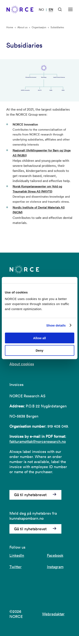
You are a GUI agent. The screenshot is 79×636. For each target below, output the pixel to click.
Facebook (55, 555)
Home (9, 27)
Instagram (55, 566)
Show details (56, 325)
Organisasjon (39, 27)
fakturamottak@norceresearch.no (37, 441)
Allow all (39, 338)
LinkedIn (16, 555)
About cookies (21, 364)
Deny (39, 350)
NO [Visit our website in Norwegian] (41, 9)
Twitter (15, 566)
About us (22, 27)
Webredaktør (53, 614)
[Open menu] (70, 9)
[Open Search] (60, 9)
